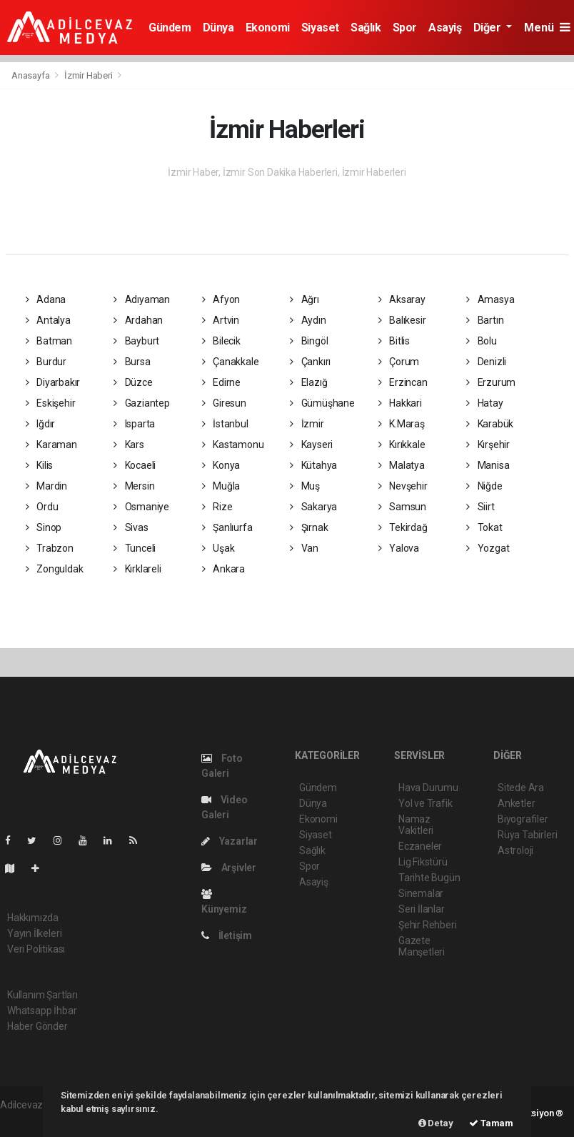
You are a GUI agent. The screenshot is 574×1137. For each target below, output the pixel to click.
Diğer (488, 27)
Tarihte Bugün (429, 877)
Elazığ (308, 382)
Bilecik (221, 341)
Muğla (221, 486)
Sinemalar (420, 893)
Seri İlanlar (421, 909)
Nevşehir (403, 486)
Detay (435, 1123)
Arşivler (228, 867)
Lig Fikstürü (423, 862)
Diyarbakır (53, 382)
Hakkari (400, 403)
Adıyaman (142, 299)
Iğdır (41, 424)
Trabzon (50, 548)
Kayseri (311, 444)
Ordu (42, 506)
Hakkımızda (33, 917)
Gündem (169, 27)
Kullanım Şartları (42, 995)
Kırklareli (137, 569)
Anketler (516, 803)
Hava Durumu (428, 787)
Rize (217, 506)
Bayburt (136, 341)
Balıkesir (402, 320)
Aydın (308, 320)
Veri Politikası (36, 949)
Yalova (398, 548)
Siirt (480, 506)
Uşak (218, 548)
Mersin (134, 486)
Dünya (218, 27)
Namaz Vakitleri (415, 824)
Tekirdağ (403, 527)
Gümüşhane (322, 403)
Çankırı (310, 361)
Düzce (133, 382)
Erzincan (403, 382)
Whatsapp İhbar (41, 1010)
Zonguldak (55, 569)
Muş (305, 486)
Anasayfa (31, 75)
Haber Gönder (37, 1026)
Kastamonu (233, 444)
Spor (405, 27)
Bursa (132, 361)
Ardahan (138, 320)
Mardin (46, 486)
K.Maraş (401, 424)
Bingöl (309, 341)
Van (304, 548)
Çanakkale (230, 361)
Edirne (221, 382)
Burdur (46, 361)
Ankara (223, 569)
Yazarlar (229, 841)
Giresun (224, 403)
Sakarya (313, 506)
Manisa (487, 465)
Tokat (484, 527)
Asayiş (445, 27)
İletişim (226, 935)
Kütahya (313, 465)
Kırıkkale (402, 444)
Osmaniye (141, 506)
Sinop (44, 527)
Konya (221, 465)
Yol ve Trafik (425, 803)
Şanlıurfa (227, 527)
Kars (129, 444)
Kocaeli (135, 465)
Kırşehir (488, 444)
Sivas (131, 527)
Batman (49, 341)
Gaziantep (142, 403)
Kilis (40, 465)
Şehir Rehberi (427, 924)
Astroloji (515, 850)
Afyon (221, 299)
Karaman (51, 444)
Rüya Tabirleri (527, 834)
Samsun (402, 506)
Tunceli (135, 548)
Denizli (486, 361)
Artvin (220, 320)
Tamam (491, 1123)
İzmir (307, 424)
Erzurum (490, 382)
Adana (46, 299)
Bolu (481, 341)
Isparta (134, 424)
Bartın (484, 320)
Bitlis (394, 341)
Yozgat (487, 548)
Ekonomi (268, 27)
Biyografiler (523, 819)
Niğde (484, 486)
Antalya (48, 320)
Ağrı (304, 299)
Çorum (399, 361)
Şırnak (309, 527)
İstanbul (225, 424)
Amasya (490, 299)
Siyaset (320, 27)
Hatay (484, 403)
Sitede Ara (521, 787)
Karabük (489, 424)
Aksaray (402, 299)
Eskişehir (51, 403)
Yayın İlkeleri (34, 933)
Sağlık (366, 27)
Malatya (401, 465)
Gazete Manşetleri (421, 946)
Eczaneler (420, 846)
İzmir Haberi (88, 75)
